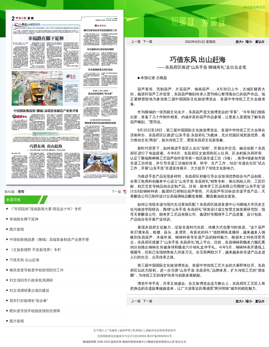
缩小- (249, 41)
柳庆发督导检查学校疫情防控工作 (36, 270)
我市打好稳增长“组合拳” (28, 301)
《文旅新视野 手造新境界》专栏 (35, 250)
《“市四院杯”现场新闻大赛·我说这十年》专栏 (45, 209)
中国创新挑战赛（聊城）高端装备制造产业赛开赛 (49, 239)
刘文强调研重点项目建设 (29, 290)
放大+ (240, 41)
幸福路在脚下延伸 (23, 219)
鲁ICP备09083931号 (159, 336)
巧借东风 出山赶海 (24, 260)
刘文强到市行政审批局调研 (31, 280)
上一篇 (136, 41)
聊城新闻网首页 (254, 7)
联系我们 (138, 330)
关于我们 (98, 330)
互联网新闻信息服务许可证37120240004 (121, 336)
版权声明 (125, 330)
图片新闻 (16, 229)
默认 (259, 41)
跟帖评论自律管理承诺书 (161, 330)
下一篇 (147, 41)
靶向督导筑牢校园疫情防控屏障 (34, 311)
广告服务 (111, 330)
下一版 (116, 191)
